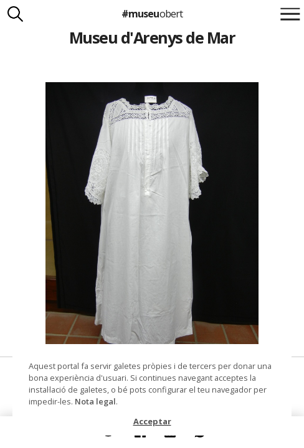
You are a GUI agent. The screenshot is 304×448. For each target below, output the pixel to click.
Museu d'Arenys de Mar (152, 37)
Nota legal (95, 401)
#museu (151, 14)
